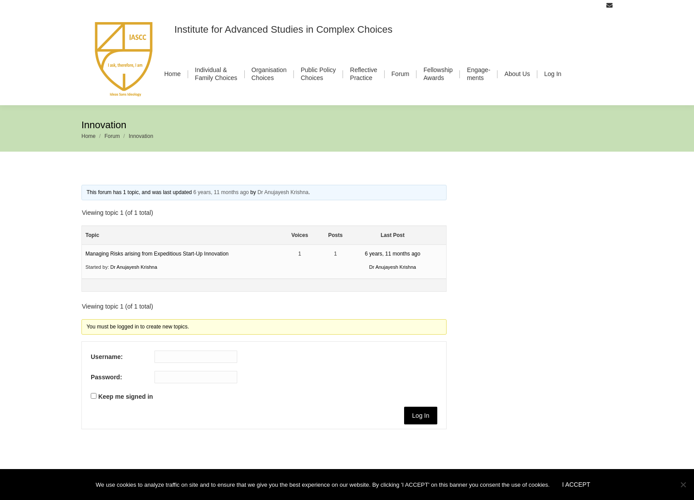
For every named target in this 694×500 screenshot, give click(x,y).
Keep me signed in (125, 396)
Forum (112, 136)
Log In (420, 415)
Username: (107, 356)
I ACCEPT (576, 484)
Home (88, 136)
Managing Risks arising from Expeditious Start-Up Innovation (156, 254)
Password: (106, 377)
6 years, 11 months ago (221, 192)
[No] (683, 484)
